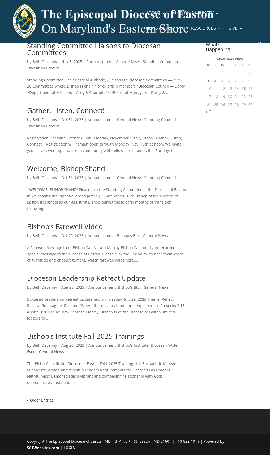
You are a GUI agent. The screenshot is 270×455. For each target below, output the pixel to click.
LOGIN (69, 447)
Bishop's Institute (133, 345)
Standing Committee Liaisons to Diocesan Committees (94, 49)
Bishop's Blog (129, 235)
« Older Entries (40, 400)
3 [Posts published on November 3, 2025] (208, 80)
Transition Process (43, 68)
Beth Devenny (44, 61)
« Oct (210, 111)
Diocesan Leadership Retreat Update (86, 278)
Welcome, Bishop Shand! (67, 168)
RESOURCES (203, 28)
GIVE (233, 28)
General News (128, 61)
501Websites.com (43, 447)
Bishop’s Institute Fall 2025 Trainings (85, 336)
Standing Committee (161, 61)
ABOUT (153, 13)
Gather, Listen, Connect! (66, 110)
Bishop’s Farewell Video (65, 226)
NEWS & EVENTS (162, 28)
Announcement (100, 61)
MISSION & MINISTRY (193, 13)
